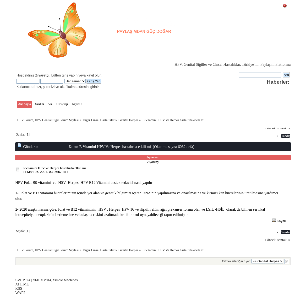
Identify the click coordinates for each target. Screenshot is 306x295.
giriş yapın (70, 75)
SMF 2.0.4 (22, 280)
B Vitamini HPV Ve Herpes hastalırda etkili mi (54, 168)
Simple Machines (65, 280)
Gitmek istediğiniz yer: (236, 261)
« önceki (270, 128)
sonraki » (283, 128)
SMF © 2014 (42, 280)
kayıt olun (94, 75)
